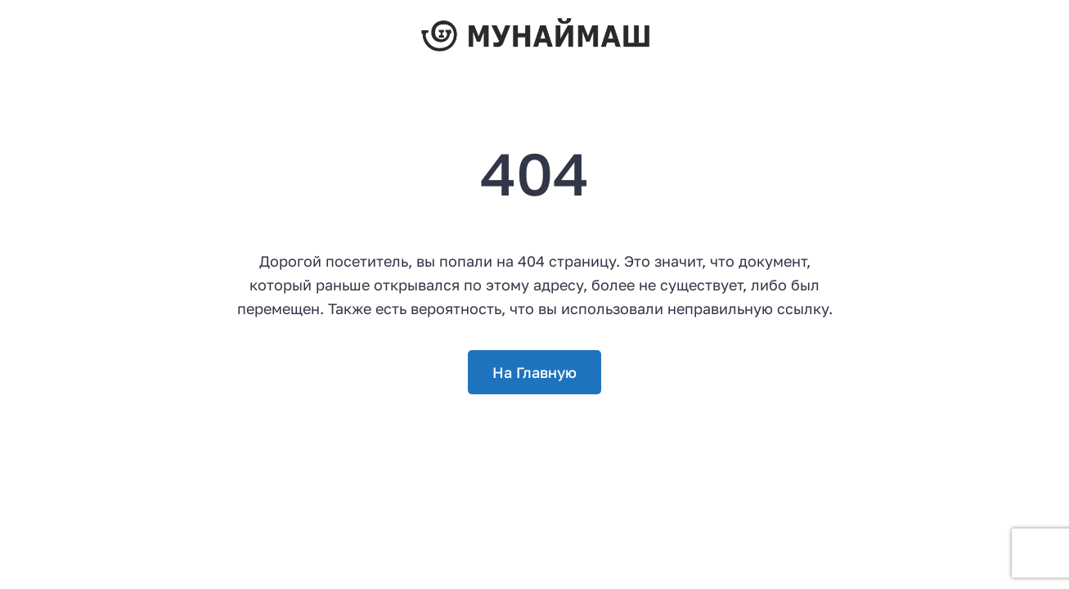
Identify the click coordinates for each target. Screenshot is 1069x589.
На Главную (534, 372)
